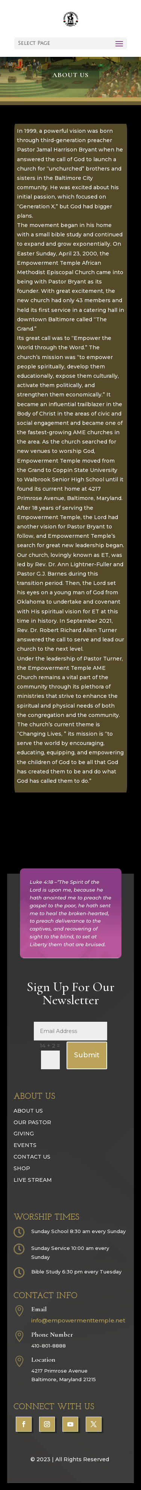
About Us (28, 1132)
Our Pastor (32, 1143)
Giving (24, 1155)
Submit (87, 1076)
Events (25, 1166)
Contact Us (32, 1178)
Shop (22, 1189)
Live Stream (33, 1201)
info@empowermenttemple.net (78, 1341)
